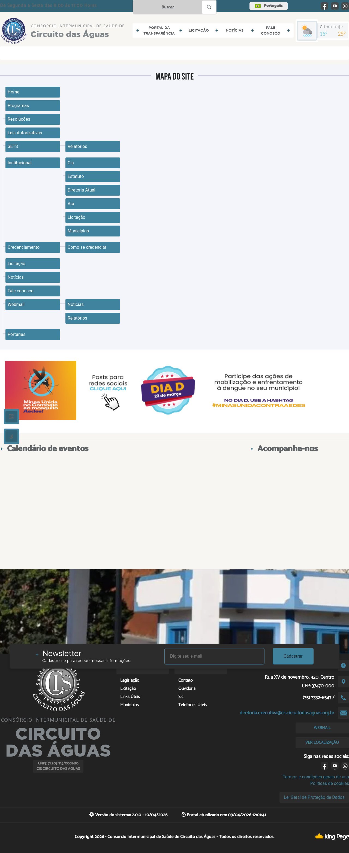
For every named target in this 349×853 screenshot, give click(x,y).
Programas (18, 105)
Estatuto (76, 176)
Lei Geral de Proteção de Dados (314, 797)
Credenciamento (24, 247)
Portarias (16, 334)
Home (13, 92)
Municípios (78, 230)
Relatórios (77, 146)
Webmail (16, 304)
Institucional (19, 162)
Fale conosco (21, 290)
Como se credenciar (87, 247)
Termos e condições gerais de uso (316, 776)
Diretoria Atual (81, 190)
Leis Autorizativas (25, 132)
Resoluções (19, 119)
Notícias (16, 277)
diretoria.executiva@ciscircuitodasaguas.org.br (287, 713)
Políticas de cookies (329, 783)
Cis (71, 162)
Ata (71, 203)
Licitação (76, 217)
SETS (13, 146)
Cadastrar (293, 656)
